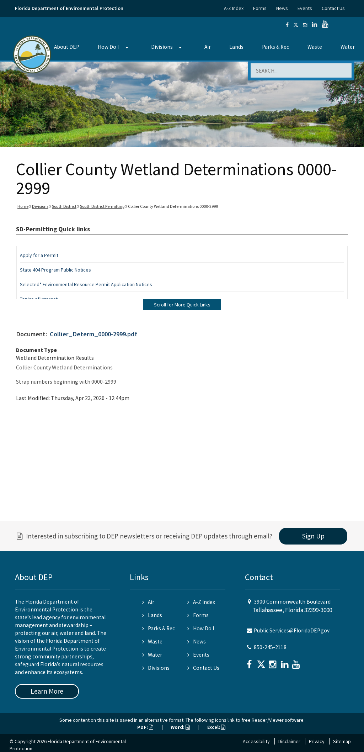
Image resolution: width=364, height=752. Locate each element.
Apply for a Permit (39, 255)
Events (305, 8)
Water (348, 46)
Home (22, 206)
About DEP (66, 46)
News (282, 8)
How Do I (108, 46)
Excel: (216, 727)
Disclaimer (289, 741)
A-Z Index (233, 8)
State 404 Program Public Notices (55, 270)
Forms (260, 8)
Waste (314, 46)
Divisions (162, 46)
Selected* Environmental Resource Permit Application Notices (86, 284)
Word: (180, 727)
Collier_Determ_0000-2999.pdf (93, 334)
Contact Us (333, 8)
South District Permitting (102, 206)
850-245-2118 (270, 647)
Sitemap (342, 741)
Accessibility (256, 741)
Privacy (317, 741)
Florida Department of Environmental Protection (69, 8)
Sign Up (313, 536)
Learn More (47, 691)
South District (64, 206)
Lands (236, 46)
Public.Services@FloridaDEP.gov (292, 630)
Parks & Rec (275, 46)
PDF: (145, 727)
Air (207, 46)
